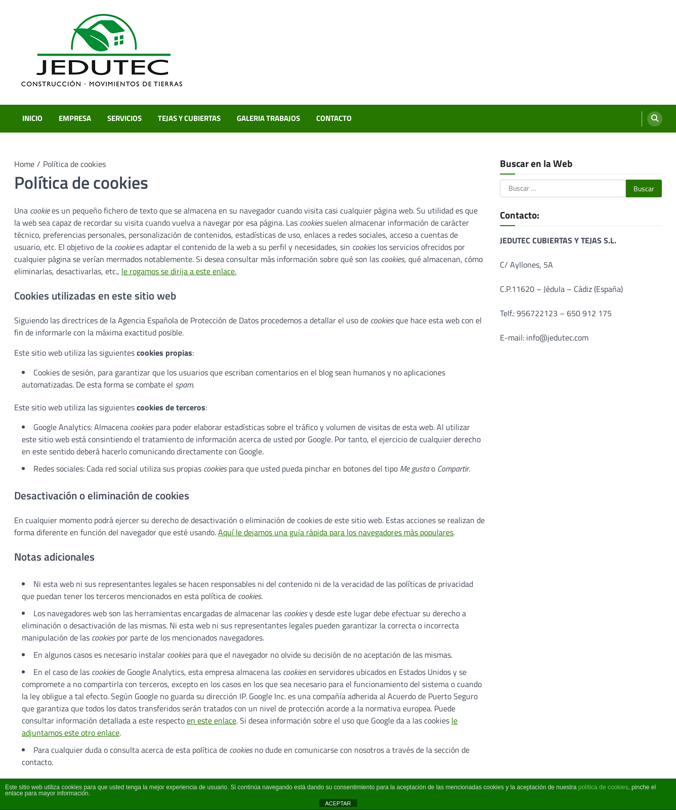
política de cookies (603, 787)
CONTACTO (334, 118)
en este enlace (211, 720)
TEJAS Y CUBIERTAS (189, 118)
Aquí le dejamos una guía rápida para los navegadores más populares (335, 532)
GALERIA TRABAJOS (268, 118)
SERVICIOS (124, 118)
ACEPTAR (338, 803)
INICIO (32, 118)
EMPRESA (75, 118)
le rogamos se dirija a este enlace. (178, 271)
